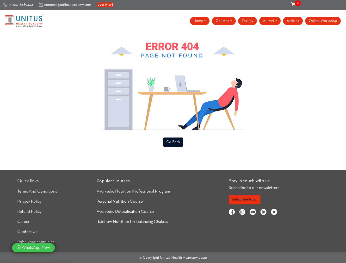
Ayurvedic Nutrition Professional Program (133, 191)
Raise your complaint (35, 242)
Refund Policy (29, 212)
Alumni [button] (268, 21)
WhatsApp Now (33, 247)
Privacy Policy (29, 202)
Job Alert (105, 4)
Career (23, 222)
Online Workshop (323, 21)
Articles (293, 21)
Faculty (247, 21)
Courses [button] (222, 21)
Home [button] (198, 21)
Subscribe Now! (244, 199)
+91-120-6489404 (18, 5)
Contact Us (27, 232)
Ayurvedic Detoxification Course (125, 212)
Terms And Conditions (37, 191)
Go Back (173, 142)
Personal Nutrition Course (120, 202)
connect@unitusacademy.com (65, 5)
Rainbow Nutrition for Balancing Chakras (132, 222)
